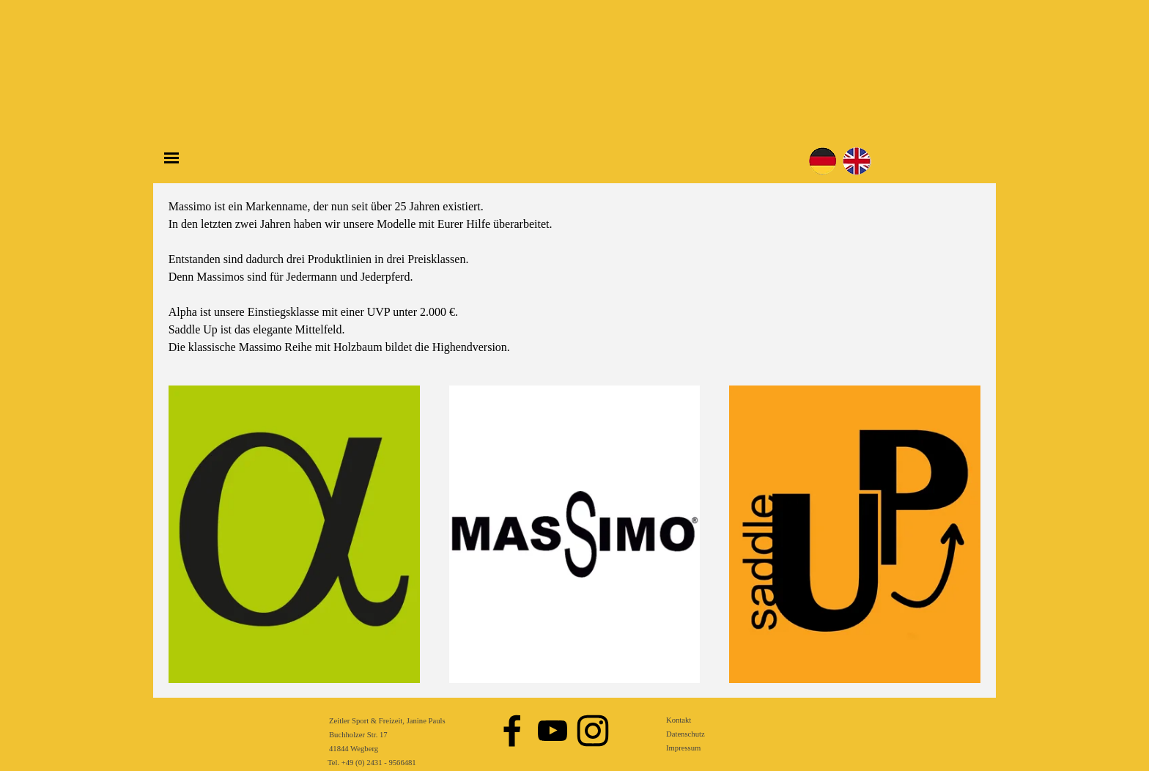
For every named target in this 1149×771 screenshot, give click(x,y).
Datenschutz (685, 734)
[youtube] (552, 730)
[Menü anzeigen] (171, 158)
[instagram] (592, 730)
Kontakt (678, 720)
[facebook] (512, 730)
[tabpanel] (575, 277)
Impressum (683, 748)
